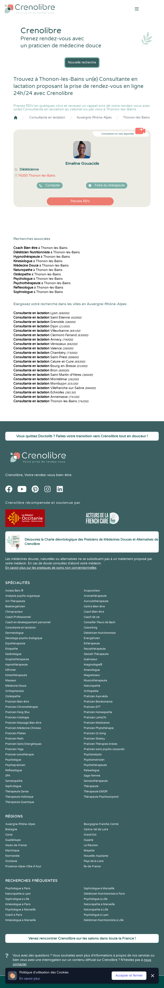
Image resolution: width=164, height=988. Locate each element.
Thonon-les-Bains (136, 117)
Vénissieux (45, 344)
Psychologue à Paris (17, 888)
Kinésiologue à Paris (18, 904)
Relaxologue (91, 770)
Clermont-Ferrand (50, 335)
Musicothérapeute (95, 680)
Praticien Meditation (97, 722)
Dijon (41, 326)
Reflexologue (13, 770)
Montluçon (45, 384)
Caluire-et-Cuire (49, 361)
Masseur (10, 680)
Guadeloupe (13, 840)
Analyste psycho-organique (22, 595)
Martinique (12, 850)
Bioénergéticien (15, 606)
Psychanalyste (93, 754)
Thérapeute (91, 786)
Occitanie (11, 861)
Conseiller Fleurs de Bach (99, 622)
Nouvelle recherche (82, 62)
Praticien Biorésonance (98, 701)
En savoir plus (29, 979)
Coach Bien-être (94, 611)
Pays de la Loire (94, 861)
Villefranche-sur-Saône (54, 388)
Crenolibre (14, 475)
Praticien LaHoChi (95, 717)
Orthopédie (91, 691)
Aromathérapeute (95, 595)
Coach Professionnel (18, 617)
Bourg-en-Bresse (50, 366)
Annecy (43, 339)
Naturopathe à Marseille (99, 904)
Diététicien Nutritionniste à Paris (104, 893)
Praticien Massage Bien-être (23, 722)
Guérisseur (90, 659)
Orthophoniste (14, 691)
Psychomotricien (94, 759)
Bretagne (11, 829)
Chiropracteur (14, 611)
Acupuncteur (92, 590)
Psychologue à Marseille (20, 909)
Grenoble (44, 322)
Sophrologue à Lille (17, 899)
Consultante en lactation (47, 117)
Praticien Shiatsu (94, 738)
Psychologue (13, 759)
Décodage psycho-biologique (23, 638)
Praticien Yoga (14, 749)
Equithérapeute (15, 643)
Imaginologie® (93, 664)
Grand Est (90, 834)
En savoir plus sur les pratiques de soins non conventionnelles (51, 568)
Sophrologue (13, 786)
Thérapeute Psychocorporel (101, 796)
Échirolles (44, 392)
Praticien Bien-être (17, 701)
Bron (41, 370)
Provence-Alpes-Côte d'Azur (23, 866)
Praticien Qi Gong (95, 733)
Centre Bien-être (94, 606)
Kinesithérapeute (16, 675)
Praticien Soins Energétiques (23, 743)
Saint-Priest (46, 357)
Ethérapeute (92, 643)
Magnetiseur (92, 675)
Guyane (88, 840)
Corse (9, 834)
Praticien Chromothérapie (21, 706)
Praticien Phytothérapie (99, 728)
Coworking (90, 627)
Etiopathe (11, 648)
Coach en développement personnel (28, 622)
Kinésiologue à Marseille (20, 920)
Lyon (41, 313)
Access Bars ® (14, 590)
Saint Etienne (47, 317)
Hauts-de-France (16, 845)
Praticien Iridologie (17, 717)
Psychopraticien (15, 765)
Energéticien (92, 638)
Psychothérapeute (95, 765)
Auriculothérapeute (96, 601)
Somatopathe (13, 780)
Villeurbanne (46, 331)
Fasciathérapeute (95, 648)
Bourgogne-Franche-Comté (101, 824)
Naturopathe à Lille (96, 909)
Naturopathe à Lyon (18, 893)
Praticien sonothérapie (19, 754)
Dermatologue (14, 632)
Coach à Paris (13, 914)
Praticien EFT (92, 706)
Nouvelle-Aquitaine (96, 855)
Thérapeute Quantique (19, 802)
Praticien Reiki (14, 738)
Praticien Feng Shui (17, 712)
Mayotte (89, 850)
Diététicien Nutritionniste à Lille (104, 920)
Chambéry (45, 353)
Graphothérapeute (17, 659)
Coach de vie (92, 617)
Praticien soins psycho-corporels (104, 749)
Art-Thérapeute (15, 601)
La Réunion (91, 845)
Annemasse (46, 397)
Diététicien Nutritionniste (100, 632)
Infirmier (10, 669)
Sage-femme (92, 775)
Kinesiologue (92, 669)
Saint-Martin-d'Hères (53, 375)
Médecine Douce (15, 685)
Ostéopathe (12, 696)
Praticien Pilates (15, 733)
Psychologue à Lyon (96, 914)
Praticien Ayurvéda (96, 696)
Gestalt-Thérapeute (96, 654)
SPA (7, 775)
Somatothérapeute (96, 780)
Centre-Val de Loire (96, 829)
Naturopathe (92, 685)
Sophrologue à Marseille (99, 888)
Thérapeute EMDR (96, 791)
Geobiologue (13, 654)
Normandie (12, 855)
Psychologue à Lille (96, 899)
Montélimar (46, 379)
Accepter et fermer (129, 975)
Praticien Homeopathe (98, 712)
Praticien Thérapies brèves (100, 743)
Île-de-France (92, 866)
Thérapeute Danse (17, 791)
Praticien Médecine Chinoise (23, 728)
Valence (43, 348)
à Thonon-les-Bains (40, 248)
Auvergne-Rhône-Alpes (94, 117)
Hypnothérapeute (16, 664)
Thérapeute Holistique (19, 796)
